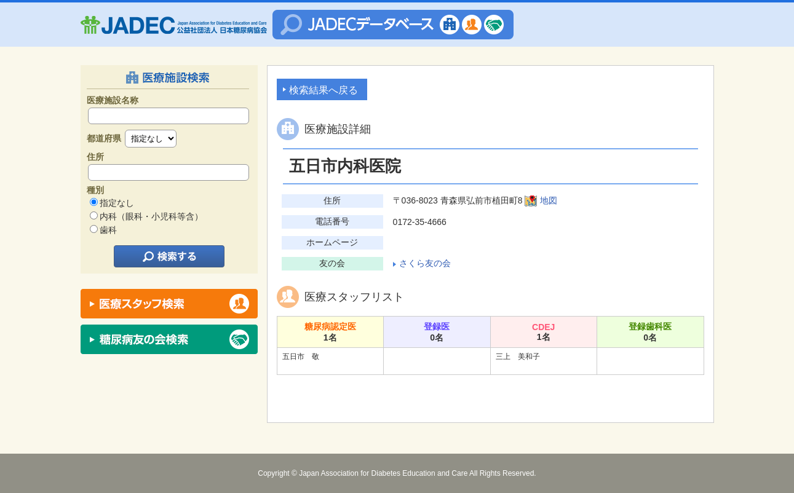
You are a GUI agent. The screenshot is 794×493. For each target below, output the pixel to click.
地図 (548, 200)
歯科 (108, 230)
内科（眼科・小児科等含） (151, 216)
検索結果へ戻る (323, 90)
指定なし (117, 203)
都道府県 (104, 138)
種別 (95, 190)
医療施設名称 (112, 100)
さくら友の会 (425, 263)
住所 (95, 157)
